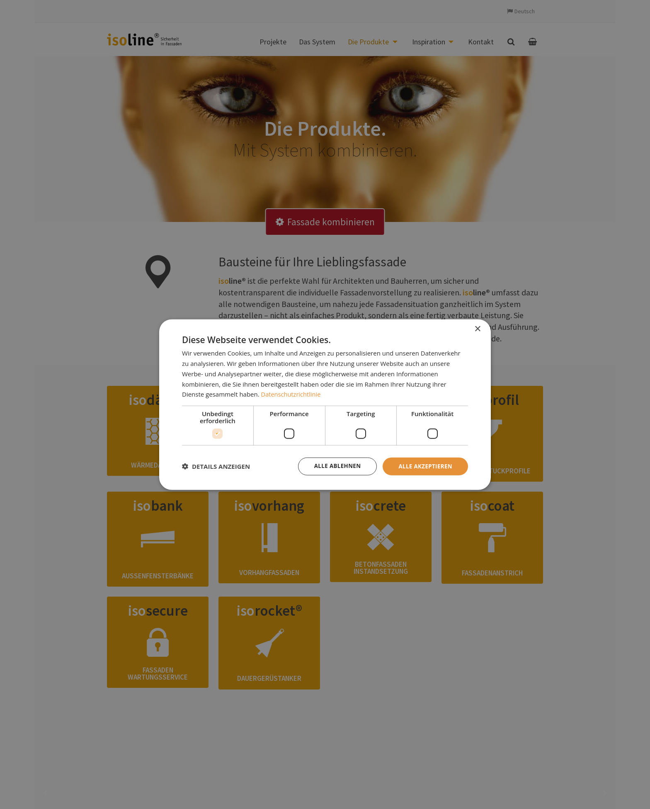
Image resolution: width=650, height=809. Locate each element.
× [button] (477, 329)
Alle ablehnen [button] (333, 466)
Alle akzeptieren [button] (424, 466)
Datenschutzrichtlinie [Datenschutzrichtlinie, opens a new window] (292, 394)
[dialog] (325, 404)
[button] (216, 466)
